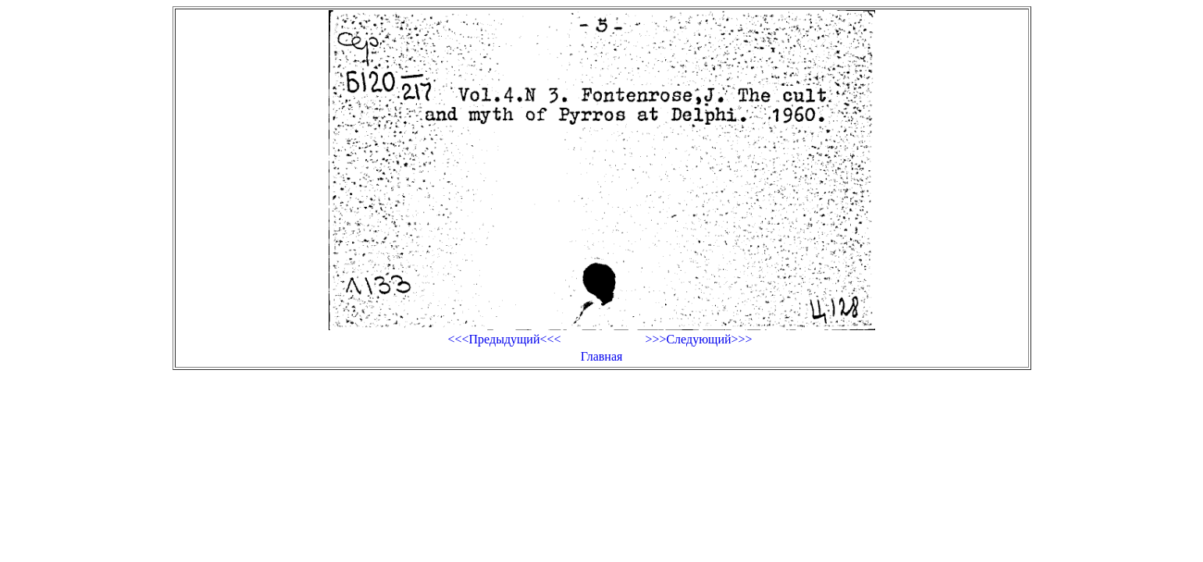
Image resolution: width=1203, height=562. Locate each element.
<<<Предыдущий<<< (504, 339)
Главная (602, 356)
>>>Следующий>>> (698, 339)
